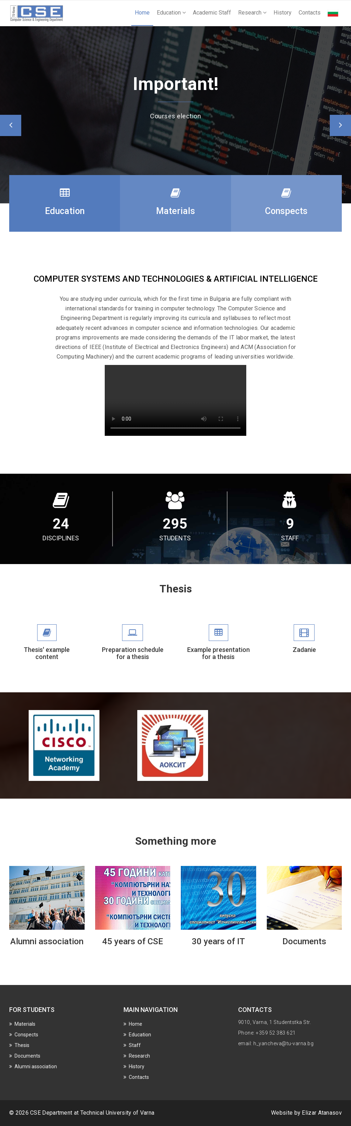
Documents (304, 941)
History (283, 12)
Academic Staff (212, 12)
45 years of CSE (132, 941)
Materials (25, 1024)
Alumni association (47, 941)
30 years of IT (218, 941)
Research (252, 12)
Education (171, 12)
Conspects (26, 1034)
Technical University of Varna (117, 1112)
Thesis (22, 1045)
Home (142, 12)
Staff (135, 1045)
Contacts (310, 12)
